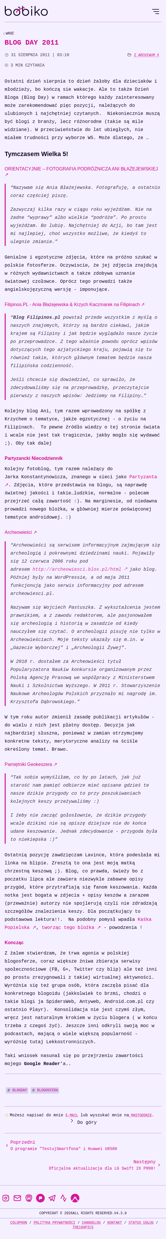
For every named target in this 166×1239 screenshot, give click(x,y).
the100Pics (82, 1227)
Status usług (141, 1222)
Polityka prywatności (54, 1222)
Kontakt (114, 1222)
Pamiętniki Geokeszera (31, 764)
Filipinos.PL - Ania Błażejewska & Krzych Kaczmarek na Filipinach (75, 304)
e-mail (72, 1115)
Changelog (91, 1222)
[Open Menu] (155, 11)
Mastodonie (140, 1115)
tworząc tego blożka (71, 928)
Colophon (18, 1222)
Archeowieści (21, 532)
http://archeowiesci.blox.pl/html (80, 569)
